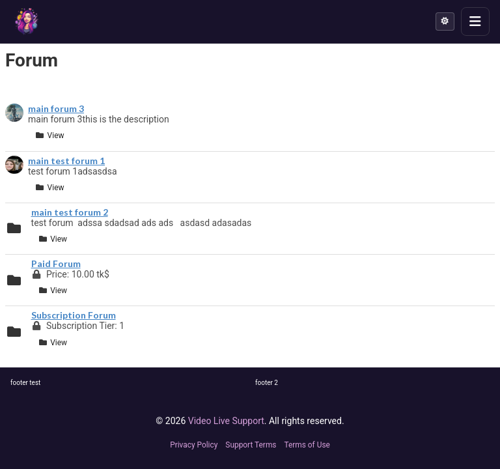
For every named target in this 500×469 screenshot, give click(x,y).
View (49, 135)
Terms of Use (306, 444)
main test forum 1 (66, 161)
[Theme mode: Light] (445, 21)
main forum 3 (56, 109)
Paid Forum (56, 264)
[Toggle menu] (475, 21)
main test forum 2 (69, 212)
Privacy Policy (193, 444)
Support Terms (250, 444)
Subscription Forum (73, 315)
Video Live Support (226, 421)
